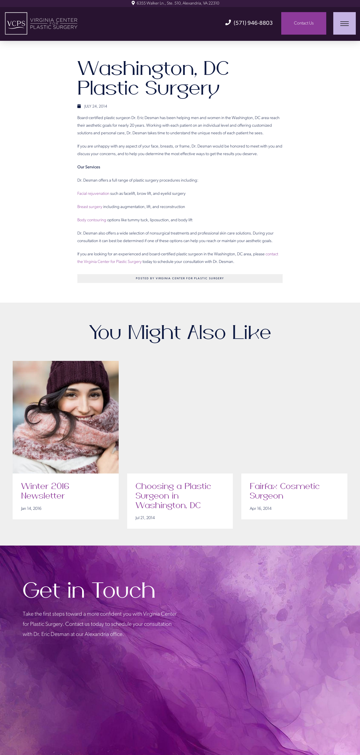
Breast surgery (89, 207)
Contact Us (304, 23)
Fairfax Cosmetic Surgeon (285, 491)
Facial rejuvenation (93, 194)
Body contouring (91, 220)
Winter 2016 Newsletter (45, 491)
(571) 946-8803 (249, 23)
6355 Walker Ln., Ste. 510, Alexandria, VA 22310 (175, 3)
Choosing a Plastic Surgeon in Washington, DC (173, 496)
